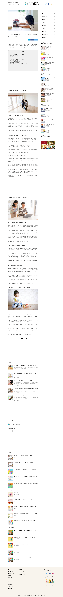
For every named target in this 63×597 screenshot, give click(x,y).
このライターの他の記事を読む (16, 424)
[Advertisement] (15, 441)
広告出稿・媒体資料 (22, 574)
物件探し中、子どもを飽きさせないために (18, 63)
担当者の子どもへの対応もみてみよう (15, 67)
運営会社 (20, 569)
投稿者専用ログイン (22, 576)
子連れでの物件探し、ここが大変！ (17, 54)
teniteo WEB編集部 (14, 423)
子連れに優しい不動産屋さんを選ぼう (15, 61)
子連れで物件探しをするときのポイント (18, 59)
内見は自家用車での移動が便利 (14, 62)
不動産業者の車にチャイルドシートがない (16, 56)
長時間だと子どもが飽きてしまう (14, 55)
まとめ (11, 68)
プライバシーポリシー (22, 571)
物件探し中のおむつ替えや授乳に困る (15, 57)
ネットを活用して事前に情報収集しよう (15, 60)
